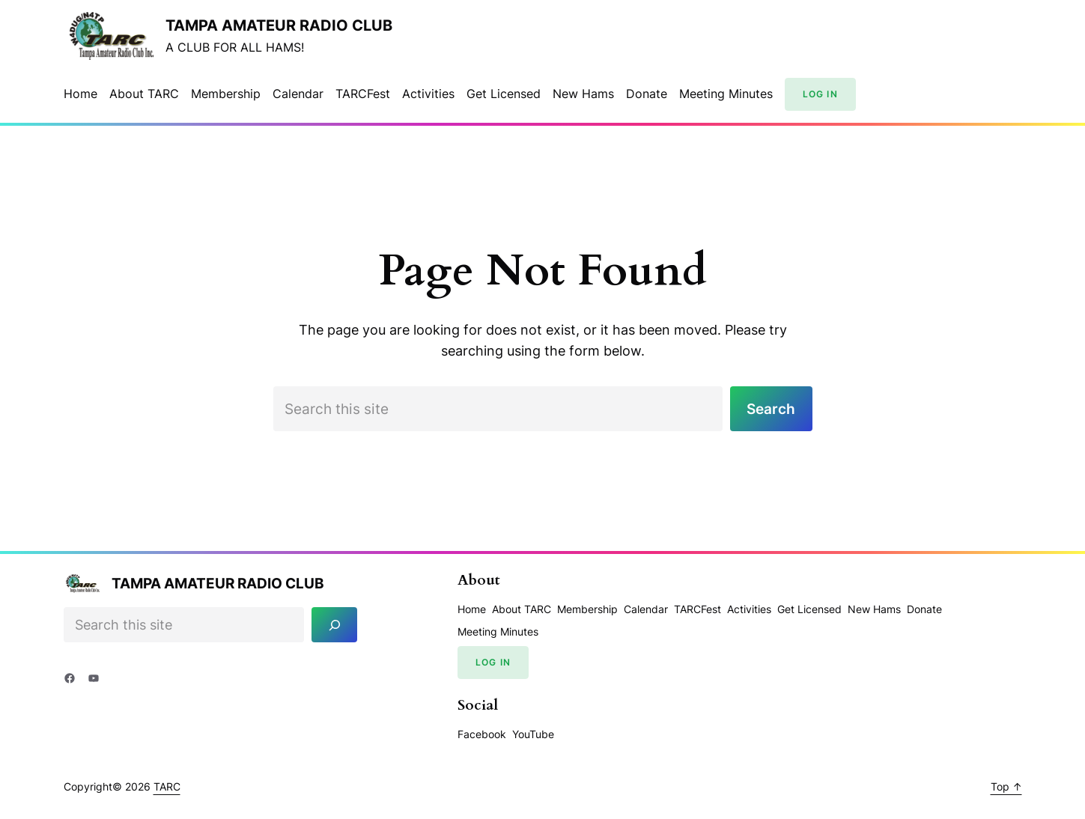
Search (771, 409)
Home (80, 93)
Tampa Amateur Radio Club (278, 25)
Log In (820, 94)
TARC (167, 786)
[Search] (334, 624)
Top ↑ (1006, 786)
